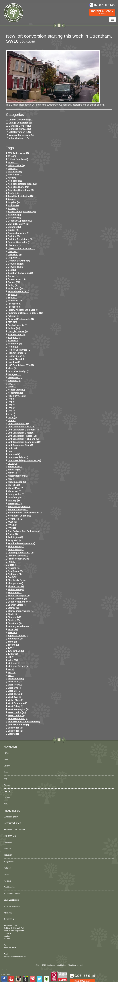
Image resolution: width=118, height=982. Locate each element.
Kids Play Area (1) (17, 396)
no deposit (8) (15, 503)
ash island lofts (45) (18, 187)
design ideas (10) (17, 279)
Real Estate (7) (15, 571)
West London (9, 887)
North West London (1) (19, 516)
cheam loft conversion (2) (21, 248)
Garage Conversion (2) (20, 123)
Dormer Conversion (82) (21, 119)
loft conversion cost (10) (21, 433)
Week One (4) (14, 688)
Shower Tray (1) (16, 586)
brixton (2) (13, 230)
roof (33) (12, 577)
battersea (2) (14, 214)
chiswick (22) (15, 254)
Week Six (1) (14, 691)
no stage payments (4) (19, 506)
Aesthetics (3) (15, 171)
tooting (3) (13, 645)
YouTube (7, 848)
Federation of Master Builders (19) (25, 313)
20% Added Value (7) (18, 153)
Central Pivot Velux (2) (19, 242)
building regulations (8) (20, 239)
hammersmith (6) (16, 334)
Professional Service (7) (20, 559)
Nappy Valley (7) (16, 494)
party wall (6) (14, 540)
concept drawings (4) (19, 260)
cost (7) (12, 270)
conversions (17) (16, 267)
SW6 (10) (12, 632)
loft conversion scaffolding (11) (24, 442)
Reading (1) (14, 568)
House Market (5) (16, 359)
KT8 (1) (11, 414)
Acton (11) (13, 162)
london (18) (14, 454)
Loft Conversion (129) (20, 132)
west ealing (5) (15, 706)
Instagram (8, 855)
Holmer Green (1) (16, 356)
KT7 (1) (11, 411)
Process (7, 772)
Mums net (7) (14, 491)
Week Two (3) (14, 697)
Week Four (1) (15, 684)
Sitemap (7, 785)
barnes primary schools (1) (22, 211)
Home (6, 753)
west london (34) (17, 712)
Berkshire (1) (14, 217)
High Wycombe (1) (17, 353)
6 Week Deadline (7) (18, 159)
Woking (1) (13, 734)
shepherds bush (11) (18, 580)
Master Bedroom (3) (18, 476)
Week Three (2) (15, 694)
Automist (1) (14, 199)
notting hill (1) (15, 519)
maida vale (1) (15, 466)
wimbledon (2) (15, 731)
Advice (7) (13, 168)
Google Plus (9, 861)
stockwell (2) (14, 617)
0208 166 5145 (10, 948)
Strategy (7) (14, 620)
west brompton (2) (17, 703)
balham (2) (13, 205)
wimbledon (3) (15, 728)
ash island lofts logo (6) (21, 190)
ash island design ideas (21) (22, 184)
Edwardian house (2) (18, 291)
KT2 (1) (11, 399)
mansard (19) (14, 469)
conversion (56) (16, 264)
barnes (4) (13, 208)
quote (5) (12, 565)
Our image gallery (11, 817)
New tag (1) (14, 500)
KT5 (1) (11, 405)
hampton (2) (14, 337)
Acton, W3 (8, 913)
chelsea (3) (13, 251)
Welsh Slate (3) (15, 700)
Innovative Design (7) (19, 371)
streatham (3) (15, 623)
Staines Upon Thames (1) (20, 611)
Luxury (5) (13, 463)
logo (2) (12, 451)
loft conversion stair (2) (20, 445)
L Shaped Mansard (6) (20, 129)
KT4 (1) (11, 402)
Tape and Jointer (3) (18, 635)
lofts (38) (13, 448)
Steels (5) (12, 614)
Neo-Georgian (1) (16, 497)
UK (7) (11, 657)
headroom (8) (15, 343)
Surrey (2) (13, 629)
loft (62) (12, 420)
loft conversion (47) (18, 423)
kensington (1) (15, 393)
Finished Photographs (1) (21, 319)
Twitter (6, 874)
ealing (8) (13, 285)
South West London (12, 893)
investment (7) (15, 377)
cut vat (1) (13, 276)
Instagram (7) (14, 374)
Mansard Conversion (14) (21, 135)
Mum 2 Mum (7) (16, 488)
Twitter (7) (13, 654)
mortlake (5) (14, 485)
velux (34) (13, 660)
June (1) (12, 386)
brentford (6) (14, 227)
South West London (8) (19, 602)
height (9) (13, 347)
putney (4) (13, 562)
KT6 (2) (11, 408)
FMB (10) (12, 322)
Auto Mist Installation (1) (20, 196)
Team (6, 759)
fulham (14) (14, 328)
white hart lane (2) (18, 718)
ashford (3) (13, 193)
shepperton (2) (15, 583)
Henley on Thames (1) (19, 350)
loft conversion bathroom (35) (23, 429)
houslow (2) (14, 362)
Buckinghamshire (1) (18, 233)
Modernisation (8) (17, 482)
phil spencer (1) (16, 546)
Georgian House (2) (18, 331)
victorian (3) (14, 663)
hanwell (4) (13, 340)
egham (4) (13, 294)
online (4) (13, 534)
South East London (11, 900)
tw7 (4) (11, 648)
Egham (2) (13, 297)
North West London (12, 906)
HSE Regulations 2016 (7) (21, 365)
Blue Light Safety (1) (18, 224)
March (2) (12, 472)
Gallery (7, 766)
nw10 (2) (12, 522)
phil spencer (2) (16, 549)
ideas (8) (12, 368)
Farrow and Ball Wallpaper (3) (23, 310)
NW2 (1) (12, 528)
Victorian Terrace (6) (18, 666)
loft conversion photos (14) (22, 436)
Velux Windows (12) (19, 138)
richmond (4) (15, 574)
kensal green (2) (16, 390)
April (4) (12, 178)
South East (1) (15, 592)
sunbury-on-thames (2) (20, 626)
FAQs (6, 804)
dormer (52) (14, 282)
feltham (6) (13, 316)
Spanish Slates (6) (17, 605)
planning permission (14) (20, 552)
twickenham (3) (16, 651)
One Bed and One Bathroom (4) (24, 531)
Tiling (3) (12, 641)
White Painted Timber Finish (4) (24, 721)
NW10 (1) (12, 525)
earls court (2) (15, 288)
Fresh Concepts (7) (17, 325)
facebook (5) (14, 303)
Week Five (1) (15, 681)
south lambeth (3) (17, 598)
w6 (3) (11, 675)
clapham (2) (14, 257)
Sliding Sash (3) (16, 589)
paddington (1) (15, 537)
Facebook (8, 842)
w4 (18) (12, 672)
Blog (5, 779)
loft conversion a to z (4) (21, 426)
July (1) (11, 383)
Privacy (7, 798)
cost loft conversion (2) (20, 273)
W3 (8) (11, 669)
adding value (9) (16, 165)
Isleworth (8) (14, 380)
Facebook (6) (14, 307)
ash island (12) (15, 181)
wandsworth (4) (16, 678)
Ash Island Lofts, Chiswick (14, 829)
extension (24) (15, 300)
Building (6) (14, 236)
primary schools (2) (18, 555)
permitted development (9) (21, 543)
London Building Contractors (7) (24, 460)
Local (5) (12, 417)
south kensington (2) (19, 595)
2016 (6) (12, 156)
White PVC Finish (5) (18, 724)
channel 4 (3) (14, 245)
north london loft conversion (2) (25, 512)
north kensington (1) (18, 509)
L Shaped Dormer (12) (20, 126)
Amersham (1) (15, 174)
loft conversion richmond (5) (23, 439)
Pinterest (7, 868)
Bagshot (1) (14, 202)
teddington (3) (15, 638)
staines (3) (13, 608)
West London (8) (16, 715)
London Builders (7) (18, 457)
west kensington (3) (18, 709)
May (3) (11, 479)
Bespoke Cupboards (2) (20, 221)
